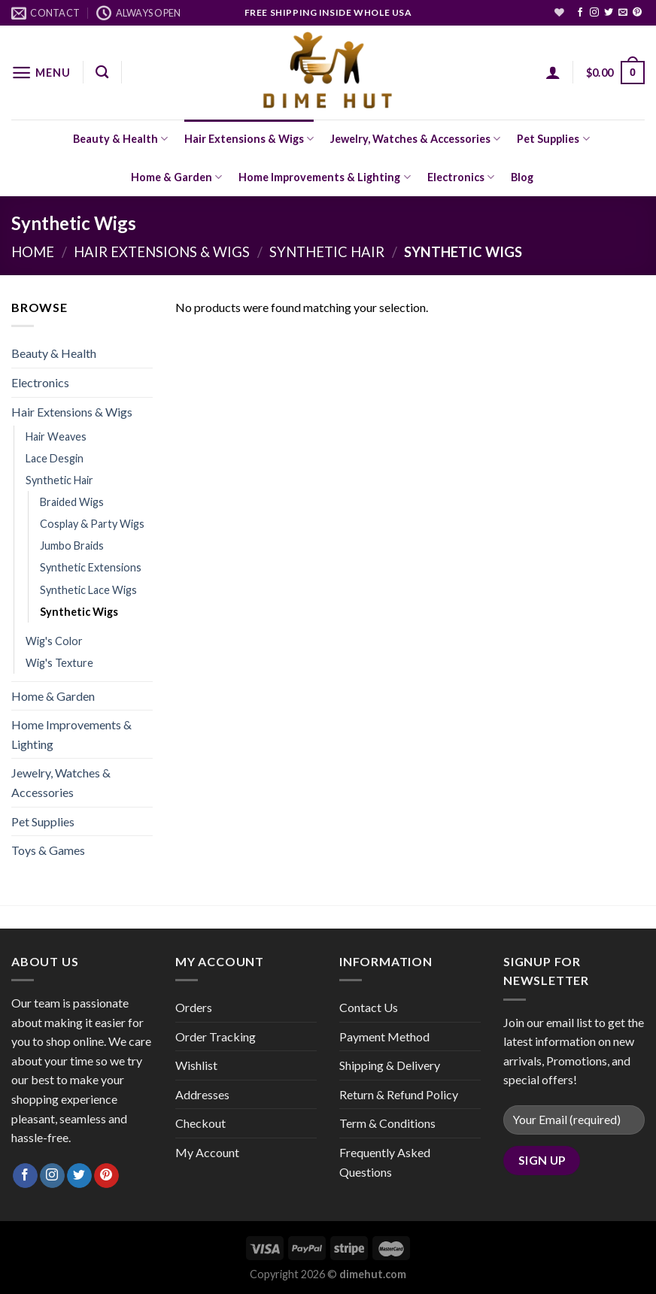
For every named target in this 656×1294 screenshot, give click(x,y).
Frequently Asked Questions (384, 1162)
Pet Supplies (553, 139)
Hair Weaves (56, 436)
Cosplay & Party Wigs (92, 523)
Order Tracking (215, 1036)
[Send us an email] (622, 13)
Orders (193, 1007)
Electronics (460, 177)
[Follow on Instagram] (594, 13)
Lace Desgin (55, 458)
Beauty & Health (120, 139)
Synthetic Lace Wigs (88, 589)
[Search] (102, 72)
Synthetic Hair (326, 252)
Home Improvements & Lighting (324, 177)
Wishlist (196, 1065)
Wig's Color (54, 641)
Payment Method (384, 1036)
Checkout (200, 1123)
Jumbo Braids (72, 545)
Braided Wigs (72, 501)
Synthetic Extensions (90, 567)
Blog (522, 177)
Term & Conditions (387, 1123)
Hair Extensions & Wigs (249, 139)
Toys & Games (48, 850)
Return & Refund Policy (398, 1094)
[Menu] (40, 72)
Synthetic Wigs (79, 611)
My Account (207, 1152)
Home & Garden (176, 177)
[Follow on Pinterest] (637, 13)
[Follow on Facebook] (580, 13)
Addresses (202, 1094)
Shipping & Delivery (389, 1065)
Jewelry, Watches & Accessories (415, 139)
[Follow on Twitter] (608, 13)
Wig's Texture (59, 662)
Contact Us (368, 1007)
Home (32, 252)
